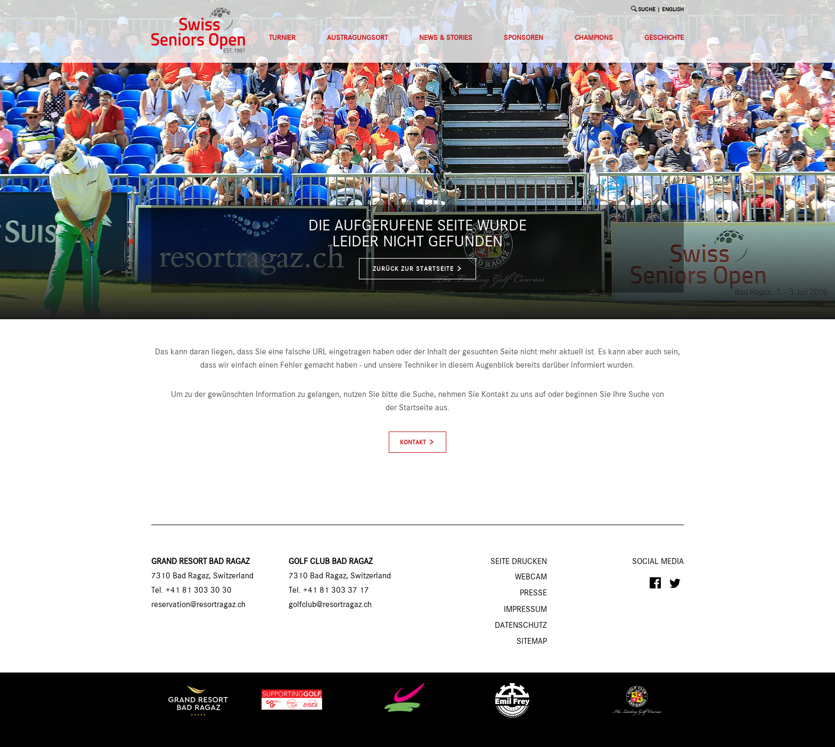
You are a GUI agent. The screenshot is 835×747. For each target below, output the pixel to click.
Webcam (531, 577)
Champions (594, 38)
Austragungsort (357, 38)
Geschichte (664, 38)
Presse (533, 593)
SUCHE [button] (647, 10)
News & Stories (445, 38)
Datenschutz (521, 625)
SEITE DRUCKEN (518, 562)
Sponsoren (523, 38)
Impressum (525, 609)
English (673, 10)
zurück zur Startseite (418, 269)
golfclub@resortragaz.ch (330, 605)
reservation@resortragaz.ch (198, 605)
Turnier (282, 38)
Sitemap (532, 641)
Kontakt (413, 442)
